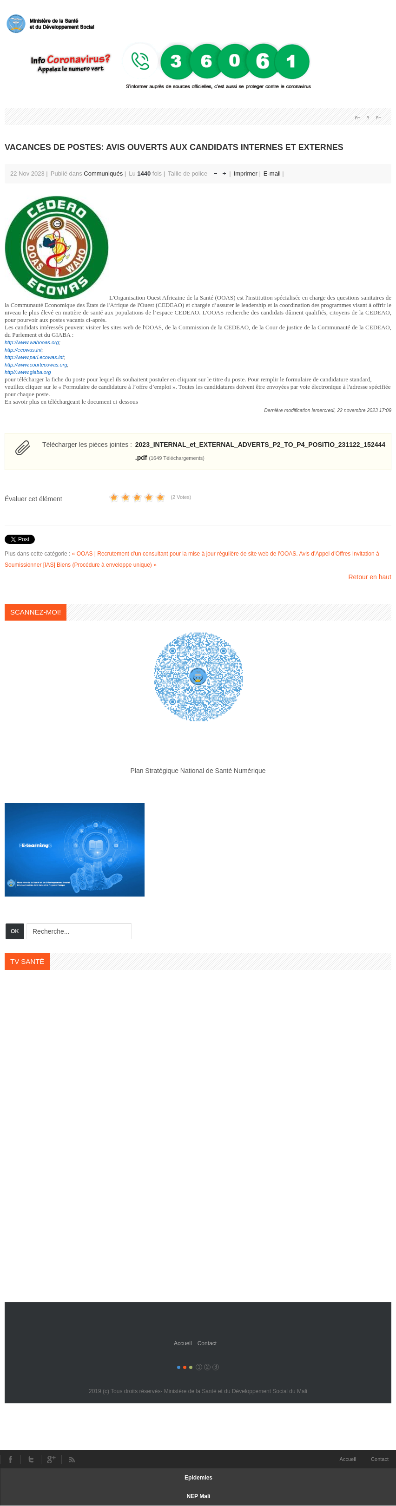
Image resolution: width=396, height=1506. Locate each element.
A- (378, 117)
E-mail (273, 173)
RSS (71, 1459)
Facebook (10, 1459)
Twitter (30, 1459)
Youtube (51, 1459)
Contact (207, 1343)
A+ (357, 117)
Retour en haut (369, 577)
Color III (190, 1367)
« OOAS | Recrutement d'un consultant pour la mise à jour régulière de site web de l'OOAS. (185, 553)
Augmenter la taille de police (224, 171)
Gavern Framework (198, 1316)
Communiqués (103, 173)
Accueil (183, 1343)
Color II (184, 1367)
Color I (178, 1367)
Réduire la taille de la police (215, 171)
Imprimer (246, 173)
